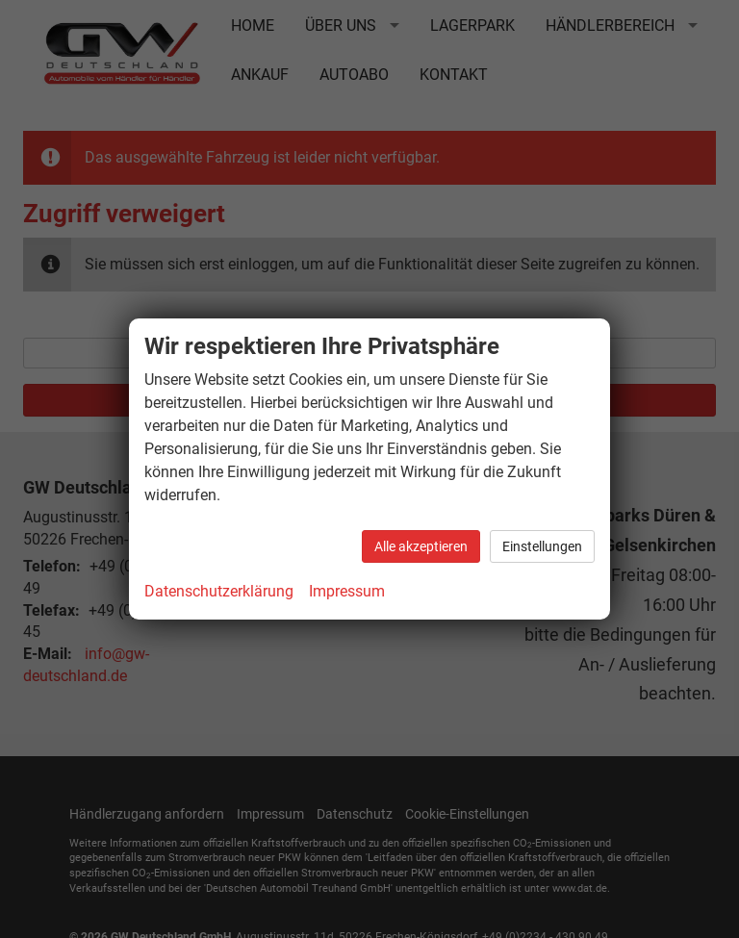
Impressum (347, 591)
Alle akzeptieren (421, 546)
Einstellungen (542, 546)
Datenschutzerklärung (218, 591)
